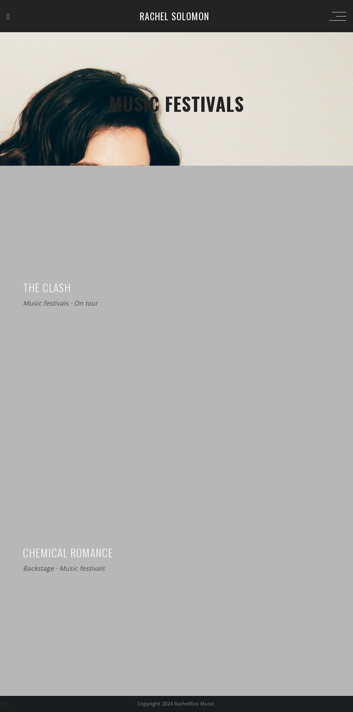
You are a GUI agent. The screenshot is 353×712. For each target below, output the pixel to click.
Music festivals (45, 303)
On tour (86, 303)
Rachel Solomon (174, 16)
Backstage (38, 568)
